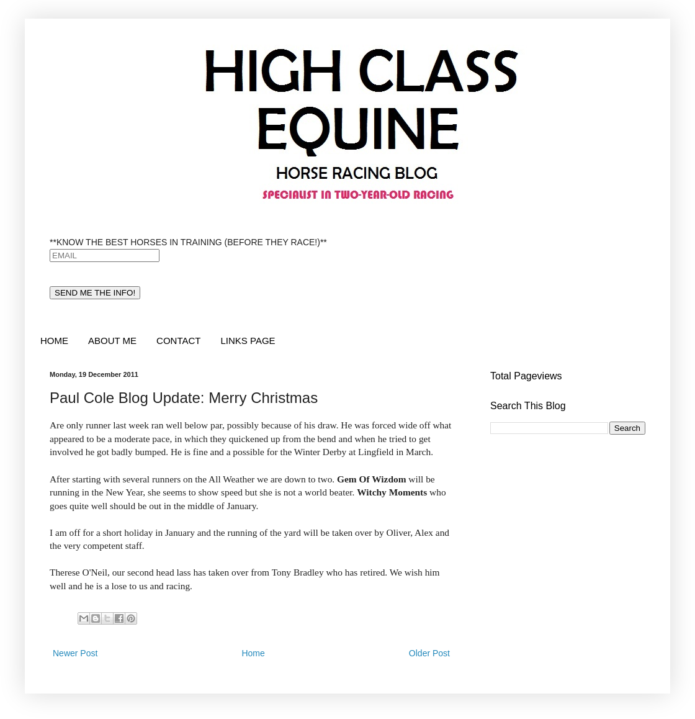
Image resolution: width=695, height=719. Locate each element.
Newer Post (75, 653)
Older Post (429, 653)
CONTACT (178, 340)
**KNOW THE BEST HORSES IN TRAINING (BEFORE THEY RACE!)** (188, 242)
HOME (54, 340)
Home (252, 653)
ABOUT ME (112, 340)
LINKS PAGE (247, 340)
